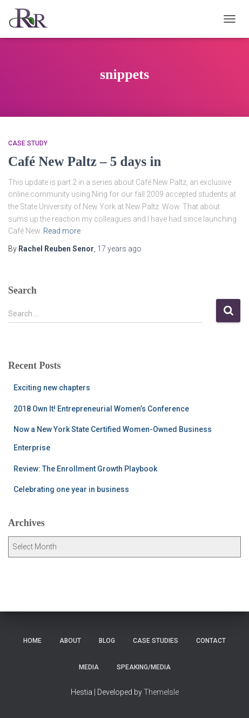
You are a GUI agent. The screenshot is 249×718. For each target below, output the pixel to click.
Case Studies (155, 640)
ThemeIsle (161, 692)
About (70, 640)
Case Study (28, 143)
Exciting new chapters (52, 387)
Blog (107, 640)
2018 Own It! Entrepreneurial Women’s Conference (101, 408)
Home (32, 640)
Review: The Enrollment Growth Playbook (85, 468)
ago (119, 248)
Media (89, 667)
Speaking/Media (144, 667)
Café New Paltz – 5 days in (84, 161)
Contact (211, 640)
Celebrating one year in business (71, 489)
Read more (61, 231)
